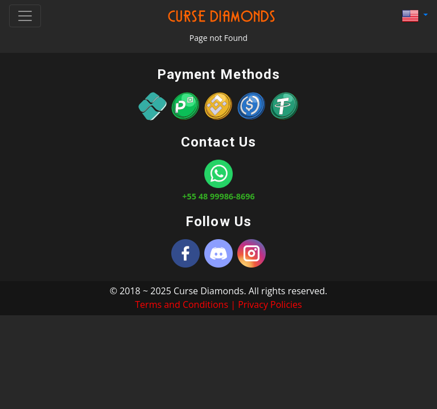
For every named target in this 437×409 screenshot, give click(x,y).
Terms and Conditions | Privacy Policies (218, 304)
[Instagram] (251, 253)
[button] (415, 15)
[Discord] (218, 253)
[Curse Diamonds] (185, 253)
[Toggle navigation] (25, 16)
